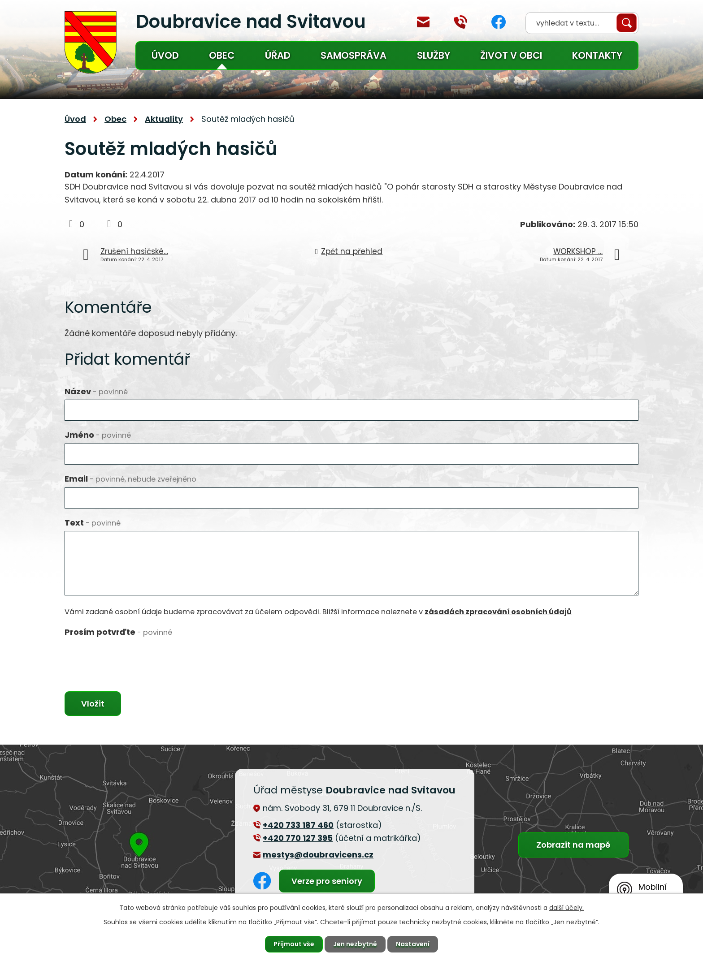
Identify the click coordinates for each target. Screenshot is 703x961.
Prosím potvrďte (118, 632)
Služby (433, 55)
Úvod (165, 55)
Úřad (278, 55)
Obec (221, 55)
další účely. (566, 907)
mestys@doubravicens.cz (423, 22)
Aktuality (164, 119)
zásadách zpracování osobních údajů (498, 612)
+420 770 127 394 (460, 22)
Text (93, 522)
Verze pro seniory (326, 881)
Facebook (498, 22)
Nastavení (413, 943)
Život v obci (511, 55)
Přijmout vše (293, 943)
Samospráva (353, 55)
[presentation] (133, 657)
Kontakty (597, 55)
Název (96, 391)
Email (130, 478)
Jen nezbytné (355, 943)
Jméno (98, 434)
